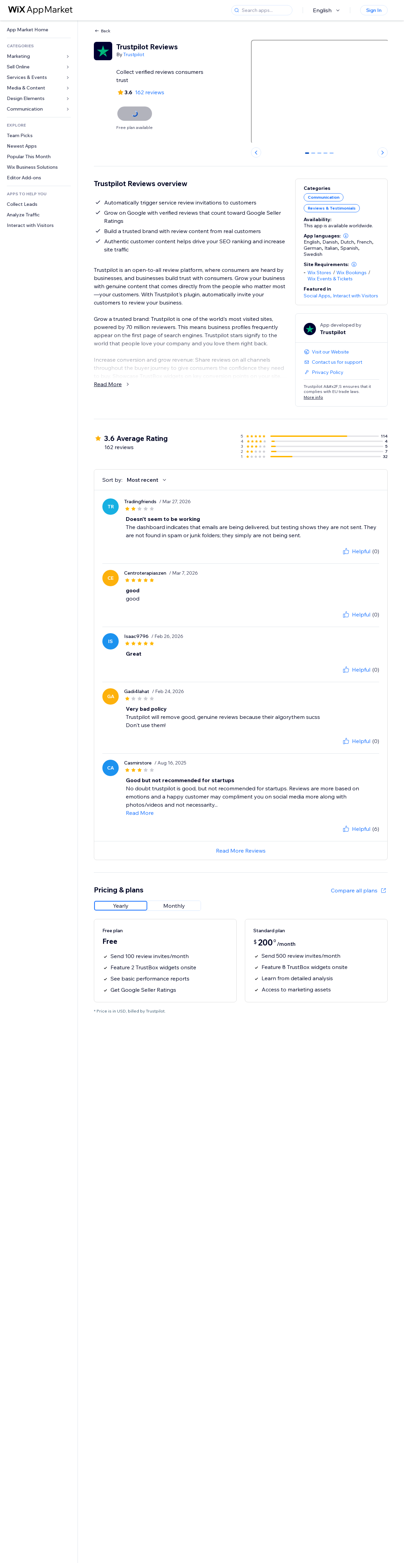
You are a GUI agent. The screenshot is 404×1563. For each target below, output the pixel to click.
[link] (39, 29)
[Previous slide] (256, 152)
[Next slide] (382, 152)
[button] (346, 236)
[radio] (120, 905)
